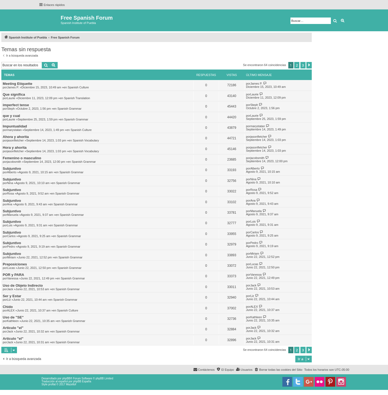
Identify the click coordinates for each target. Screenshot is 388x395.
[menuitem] (278, 369)
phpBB (66, 378)
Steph (11, 108)
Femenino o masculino (22, 158)
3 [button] (303, 65)
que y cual (11, 116)
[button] (309, 65)
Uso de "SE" (13, 317)
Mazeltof (71, 384)
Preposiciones (15, 264)
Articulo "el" (13, 328)
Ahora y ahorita (16, 137)
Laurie (11, 98)
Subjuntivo (12, 169)
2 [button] (297, 65)
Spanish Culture (78, 87)
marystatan (14, 129)
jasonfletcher (15, 140)
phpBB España (82, 381)
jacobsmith (14, 161)
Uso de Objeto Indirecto (23, 285)
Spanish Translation (77, 98)
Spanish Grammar (69, 108)
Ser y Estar (12, 296)
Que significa (14, 94)
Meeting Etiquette (17, 84)
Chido (8, 307)
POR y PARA (13, 275)
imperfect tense (16, 105)
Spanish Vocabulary (86, 140)
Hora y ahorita (15, 147)
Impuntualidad (15, 126)
